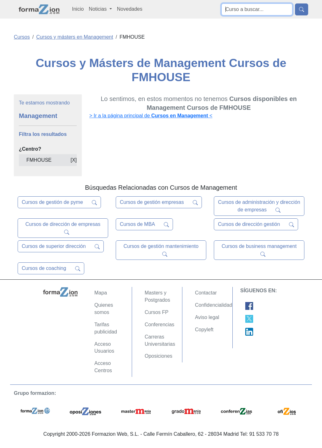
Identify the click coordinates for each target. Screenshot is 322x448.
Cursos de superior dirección (61, 246)
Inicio (78, 9)
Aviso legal (207, 317)
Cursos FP (157, 312)
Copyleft (204, 329)
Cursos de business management (259, 250)
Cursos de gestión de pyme (59, 202)
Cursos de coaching (51, 268)
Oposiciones (158, 356)
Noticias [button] (98, 9)
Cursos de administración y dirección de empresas (259, 206)
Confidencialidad (213, 305)
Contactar (206, 292)
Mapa (100, 292)
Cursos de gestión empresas (159, 202)
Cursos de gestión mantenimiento (161, 250)
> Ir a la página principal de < (150, 115)
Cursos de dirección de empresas (62, 228)
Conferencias (159, 324)
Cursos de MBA (144, 224)
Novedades (129, 9)
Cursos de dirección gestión (256, 224)
